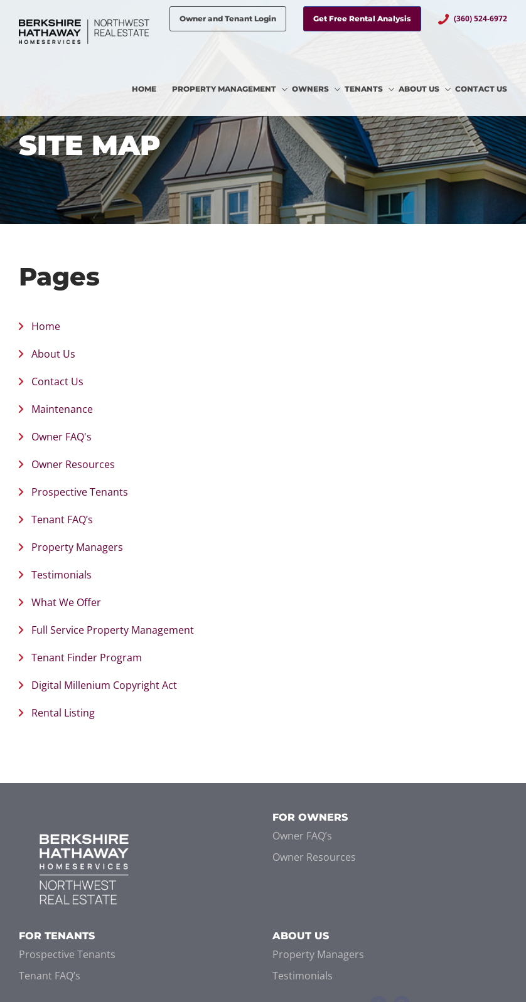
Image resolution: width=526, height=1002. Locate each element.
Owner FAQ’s (302, 836)
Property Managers (77, 547)
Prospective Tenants (79, 492)
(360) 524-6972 (480, 18)
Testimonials (61, 575)
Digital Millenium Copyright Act (104, 685)
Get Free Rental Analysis (362, 18)
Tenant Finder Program (86, 657)
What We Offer (66, 602)
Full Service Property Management (112, 630)
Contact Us (57, 381)
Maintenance (62, 409)
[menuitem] (152, 89)
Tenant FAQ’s (62, 519)
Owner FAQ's (61, 437)
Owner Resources (73, 464)
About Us (53, 354)
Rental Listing (63, 713)
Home (45, 326)
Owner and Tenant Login (228, 18)
